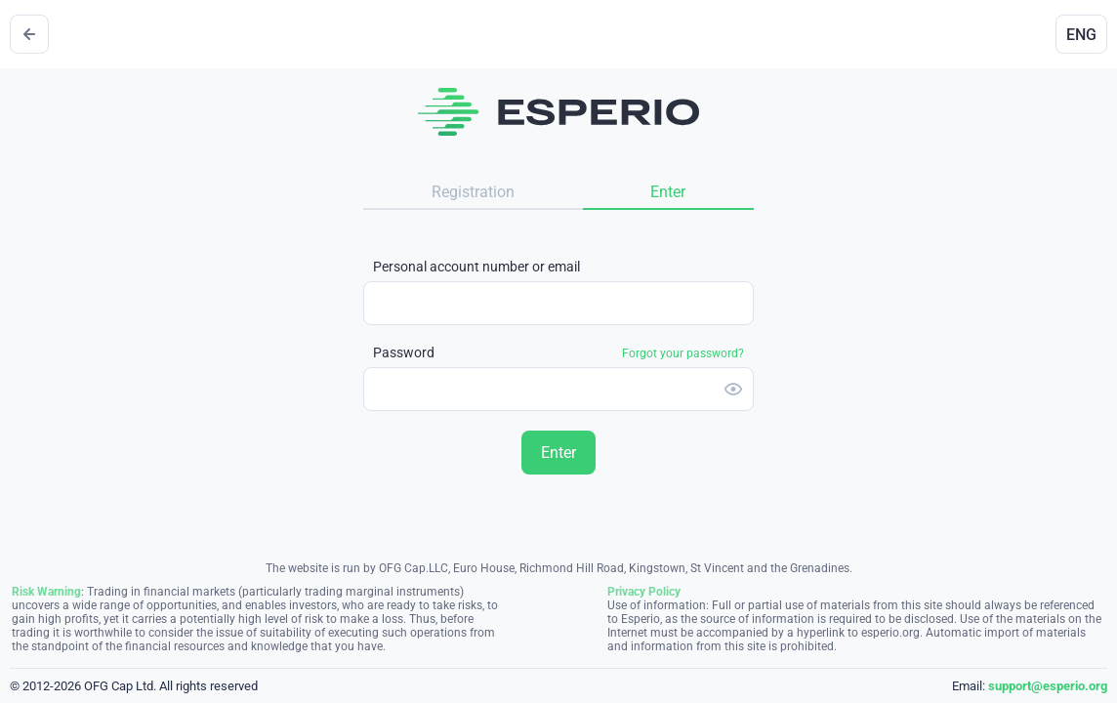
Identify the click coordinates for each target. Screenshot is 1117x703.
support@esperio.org (1047, 686)
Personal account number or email (476, 266)
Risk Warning (46, 592)
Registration (473, 192)
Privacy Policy (644, 592)
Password (558, 352)
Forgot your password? (683, 353)
